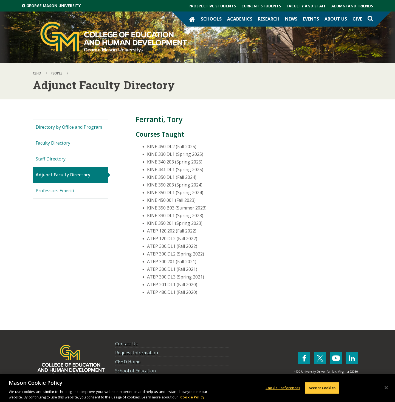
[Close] (386, 390)
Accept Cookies (322, 389)
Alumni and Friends (352, 5)
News (291, 19)
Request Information (136, 353)
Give (357, 19)
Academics (239, 19)
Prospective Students (212, 5)
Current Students (261, 5)
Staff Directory (51, 159)
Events (311, 19)
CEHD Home (127, 362)
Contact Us (126, 344)
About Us (336, 19)
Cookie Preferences (283, 389)
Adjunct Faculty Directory (63, 175)
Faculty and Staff (306, 5)
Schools (211, 19)
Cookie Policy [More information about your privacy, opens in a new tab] (192, 399)
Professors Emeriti (55, 191)
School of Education (135, 371)
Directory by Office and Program (69, 127)
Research (269, 19)
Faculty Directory (53, 143)
